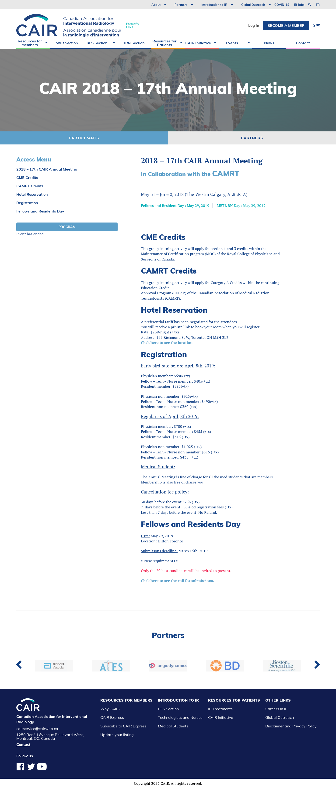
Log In (253, 25)
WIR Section (67, 43)
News (269, 43)
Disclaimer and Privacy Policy (291, 726)
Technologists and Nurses (180, 717)
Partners (181, 5)
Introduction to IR (214, 5)
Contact (303, 43)
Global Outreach (253, 5)
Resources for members (30, 43)
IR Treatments (220, 708)
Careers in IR (276, 708)
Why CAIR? (110, 708)
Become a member (285, 25)
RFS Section (97, 43)
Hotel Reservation (32, 194)
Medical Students (173, 726)
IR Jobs (299, 5)
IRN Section (134, 43)
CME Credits (27, 177)
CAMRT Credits (29, 186)
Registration (27, 203)
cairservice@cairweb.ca (37, 728)
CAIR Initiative (198, 43)
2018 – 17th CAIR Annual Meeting (46, 169)
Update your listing (117, 734)
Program (67, 227)
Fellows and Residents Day (40, 211)
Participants (84, 138)
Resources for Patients (164, 43)
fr (318, 4)
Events (232, 43)
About (156, 5)
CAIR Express (112, 717)
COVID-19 (281, 5)
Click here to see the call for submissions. (177, 580)
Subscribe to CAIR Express (123, 726)
